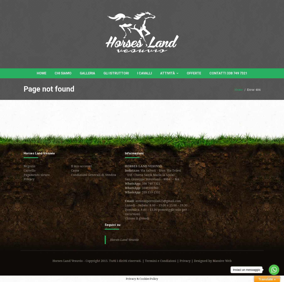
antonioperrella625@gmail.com (158, 201)
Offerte (194, 73)
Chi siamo (63, 73)
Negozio (29, 166)
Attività (167, 73)
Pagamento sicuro (37, 175)
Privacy (29, 179)
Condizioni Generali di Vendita (93, 175)
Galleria (87, 73)
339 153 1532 (151, 192)
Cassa (75, 170)
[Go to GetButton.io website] (274, 277)
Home (41, 73)
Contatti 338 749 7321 (228, 73)
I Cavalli (144, 73)
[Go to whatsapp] (274, 270)
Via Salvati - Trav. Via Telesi (161, 170)
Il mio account (81, 166)
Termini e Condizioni (160, 261)
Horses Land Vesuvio (124, 239)
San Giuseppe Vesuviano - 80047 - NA (152, 179)
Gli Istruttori (116, 73)
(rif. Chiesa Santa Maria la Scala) (150, 175)
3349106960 (150, 188)
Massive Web (222, 261)
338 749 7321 (151, 183)
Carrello (30, 170)
